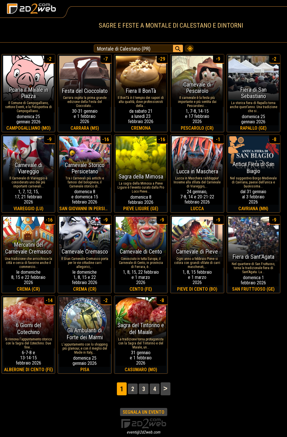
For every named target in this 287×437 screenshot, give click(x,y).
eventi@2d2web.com (143, 432)
